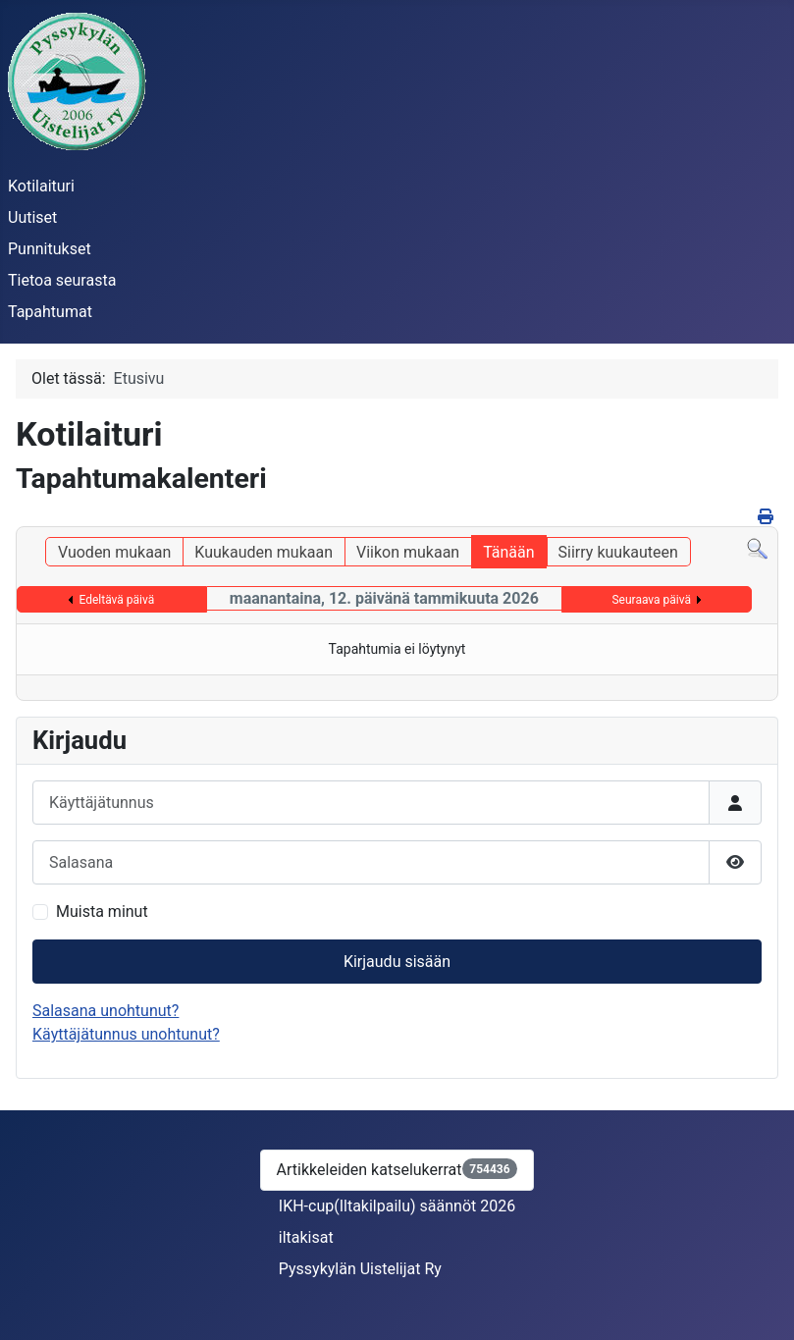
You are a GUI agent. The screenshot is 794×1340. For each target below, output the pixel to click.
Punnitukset (49, 249)
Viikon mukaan (407, 552)
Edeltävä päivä (116, 600)
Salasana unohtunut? (105, 1010)
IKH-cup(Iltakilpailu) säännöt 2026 (397, 1206)
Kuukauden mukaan (263, 552)
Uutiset (32, 217)
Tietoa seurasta (62, 280)
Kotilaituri (41, 186)
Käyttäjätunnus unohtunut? (126, 1034)
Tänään (508, 552)
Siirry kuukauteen (618, 552)
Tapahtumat (50, 311)
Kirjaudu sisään (397, 961)
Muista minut (102, 911)
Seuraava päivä (651, 600)
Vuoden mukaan (114, 552)
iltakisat (306, 1237)
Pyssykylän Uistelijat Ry (360, 1269)
